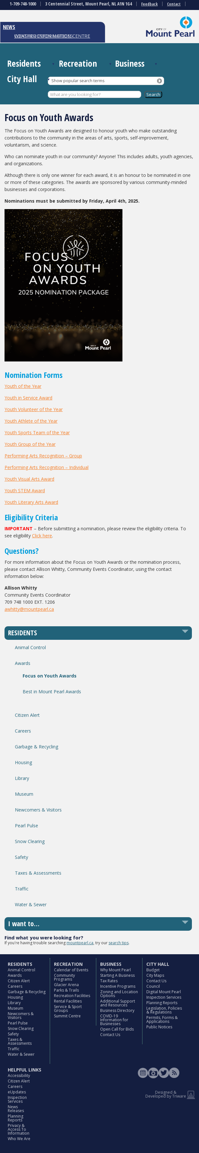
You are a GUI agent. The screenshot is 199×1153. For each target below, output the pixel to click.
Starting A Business (117, 975)
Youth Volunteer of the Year (34, 409)
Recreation (78, 63)
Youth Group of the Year (30, 444)
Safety (21, 857)
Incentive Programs (117, 986)
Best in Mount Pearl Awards (52, 691)
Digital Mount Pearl (163, 991)
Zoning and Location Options (119, 993)
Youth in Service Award (28, 398)
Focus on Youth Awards (50, 676)
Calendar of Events (71, 970)
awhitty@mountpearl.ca (29, 609)
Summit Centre (67, 1016)
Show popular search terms (77, 80)
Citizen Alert (27, 715)
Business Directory (117, 1010)
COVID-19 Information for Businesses (114, 1019)
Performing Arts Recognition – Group (43, 456)
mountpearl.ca (80, 943)
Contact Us (110, 1034)
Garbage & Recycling (36, 747)
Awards (22, 663)
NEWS (9, 27)
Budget (153, 970)
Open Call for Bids (117, 1029)
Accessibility (19, 1075)
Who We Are (19, 1138)
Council (153, 986)
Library (22, 778)
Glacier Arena (66, 984)
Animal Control (30, 647)
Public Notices (159, 1027)
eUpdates (17, 1092)
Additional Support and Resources (117, 1003)
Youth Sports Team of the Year (37, 432)
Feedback (149, 4)
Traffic (21, 889)
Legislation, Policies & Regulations (164, 1010)
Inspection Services (163, 997)
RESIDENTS (22, 632)
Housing (23, 762)
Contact (174, 4)
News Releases (16, 1108)
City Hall (22, 79)
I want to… (23, 923)
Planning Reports (161, 1002)
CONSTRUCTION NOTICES (43, 36)
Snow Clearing (30, 841)
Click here (42, 536)
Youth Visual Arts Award (29, 479)
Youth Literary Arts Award (31, 502)
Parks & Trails (66, 990)
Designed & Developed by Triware (165, 1094)
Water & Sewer (31, 904)
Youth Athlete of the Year (31, 421)
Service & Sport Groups (68, 1008)
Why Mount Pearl (115, 970)
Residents (24, 63)
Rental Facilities (68, 1001)
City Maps (155, 975)
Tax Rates (109, 981)
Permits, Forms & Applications (162, 1019)
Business (129, 63)
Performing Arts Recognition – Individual (47, 467)
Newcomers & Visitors (38, 810)
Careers (23, 731)
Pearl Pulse (26, 825)
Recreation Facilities (72, 995)
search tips (119, 943)
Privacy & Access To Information (18, 1129)
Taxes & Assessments (38, 873)
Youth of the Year (23, 386)
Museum (24, 794)
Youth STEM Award (25, 490)
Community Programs (64, 977)
